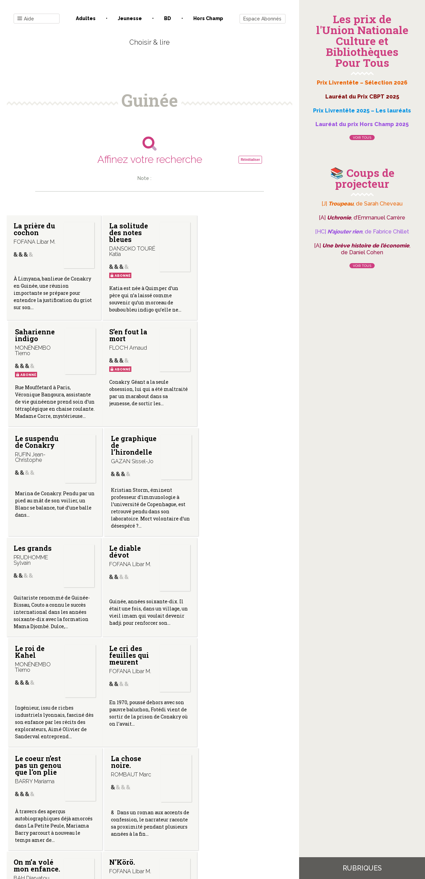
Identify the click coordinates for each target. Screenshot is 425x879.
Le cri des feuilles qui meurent (33, 558)
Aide (25, 19)
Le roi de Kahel (219, 445)
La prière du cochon (34, 229)
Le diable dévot (125, 445)
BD (167, 18)
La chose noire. (219, 555)
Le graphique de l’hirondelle (227, 339)
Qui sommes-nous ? (114, 810)
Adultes (86, 18)
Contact (72, 810)
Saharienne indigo (224, 229)
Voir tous (362, 137)
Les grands (33, 441)
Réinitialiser (250, 160)
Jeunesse (130, 18)
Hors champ (208, 18)
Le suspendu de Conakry (130, 335)
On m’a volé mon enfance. (33, 662)
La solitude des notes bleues (128, 232)
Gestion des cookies (214, 810)
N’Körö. (122, 655)
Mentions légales (165, 810)
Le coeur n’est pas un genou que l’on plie (132, 558)
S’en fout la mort (33, 335)
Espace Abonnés (262, 18)
